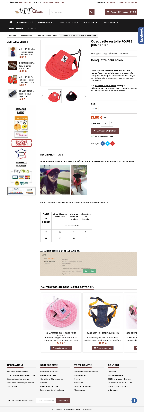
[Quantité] (105, 124)
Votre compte (83, 365)
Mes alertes (79, 390)
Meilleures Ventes (17, 42)
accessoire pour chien (105, 85)
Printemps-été (25, 22)
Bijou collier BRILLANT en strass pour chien (27, 63)
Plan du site (12, 386)
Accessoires (111, 22)
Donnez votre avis (120, 53)
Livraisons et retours (49, 371)
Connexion (110, 2)
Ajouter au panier (104, 130)
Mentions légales (48, 375)
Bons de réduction (82, 386)
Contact (113, 365)
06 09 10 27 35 (25, 2)
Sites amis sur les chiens (18, 379)
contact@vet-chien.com (53, 2)
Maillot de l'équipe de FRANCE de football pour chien (27, 49)
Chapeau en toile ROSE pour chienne (61, 334)
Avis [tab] (60, 154)
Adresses (78, 382)
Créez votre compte (128, 2)
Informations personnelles (86, 371)
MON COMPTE (16, 28)
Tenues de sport (90, 22)
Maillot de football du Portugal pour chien (27, 77)
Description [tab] (47, 154)
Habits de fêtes (68, 22)
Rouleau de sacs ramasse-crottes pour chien (27, 91)
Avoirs (77, 379)
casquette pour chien (56, 202)
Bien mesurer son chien (17, 371)
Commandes (80, 375)
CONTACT (33, 28)
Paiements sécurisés (49, 386)
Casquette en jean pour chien (103, 333)
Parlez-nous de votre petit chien (21, 375)
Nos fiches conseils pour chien (20, 382)
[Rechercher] (72, 12)
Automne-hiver (46, 22)
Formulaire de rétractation (52, 390)
